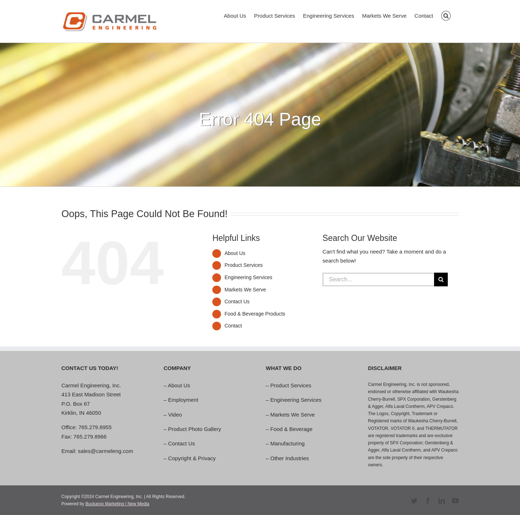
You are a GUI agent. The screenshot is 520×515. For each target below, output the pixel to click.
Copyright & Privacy (192, 458)
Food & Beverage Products (255, 314)
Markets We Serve (245, 289)
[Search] (441, 279)
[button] (446, 15)
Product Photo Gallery (194, 429)
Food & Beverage (291, 429)
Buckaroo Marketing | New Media (118, 503)
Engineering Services (248, 277)
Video (175, 414)
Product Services (244, 265)
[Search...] (378, 279)
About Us (235, 253)
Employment (183, 400)
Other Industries (289, 458)
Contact (233, 326)
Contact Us (237, 301)
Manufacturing (287, 443)
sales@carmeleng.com (105, 451)
